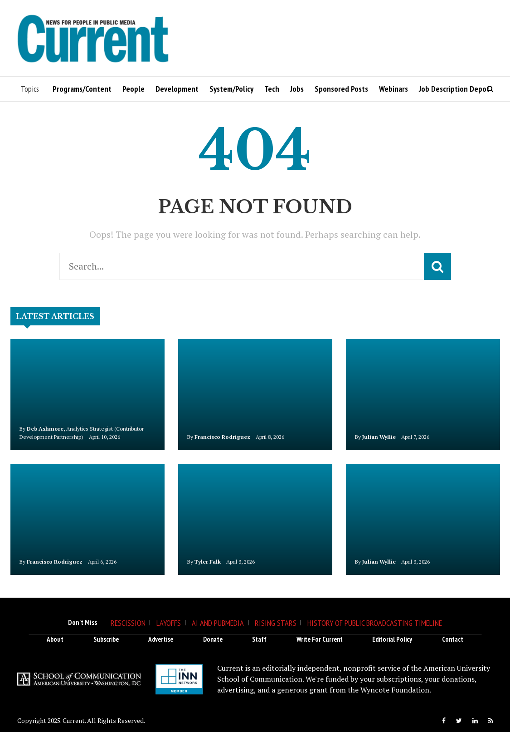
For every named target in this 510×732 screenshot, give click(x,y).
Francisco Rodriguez (222, 436)
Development (177, 89)
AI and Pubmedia (218, 623)
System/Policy (231, 89)
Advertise (160, 639)
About (55, 639)
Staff (259, 639)
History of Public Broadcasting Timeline (374, 623)
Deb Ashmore (45, 428)
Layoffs (168, 623)
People (133, 89)
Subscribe (106, 639)
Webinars (393, 89)
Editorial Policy (392, 639)
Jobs (297, 89)
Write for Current (319, 639)
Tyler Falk (207, 561)
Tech (271, 89)
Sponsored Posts (341, 89)
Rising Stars (275, 623)
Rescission (128, 623)
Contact (452, 639)
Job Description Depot (454, 89)
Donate (213, 639)
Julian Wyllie (379, 436)
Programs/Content (82, 89)
